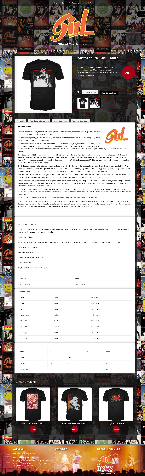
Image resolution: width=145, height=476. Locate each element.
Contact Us (87, 3)
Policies (57, 454)
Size (79, 92)
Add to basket (109, 93)
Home (55, 3)
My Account (74, 3)
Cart (63, 3)
